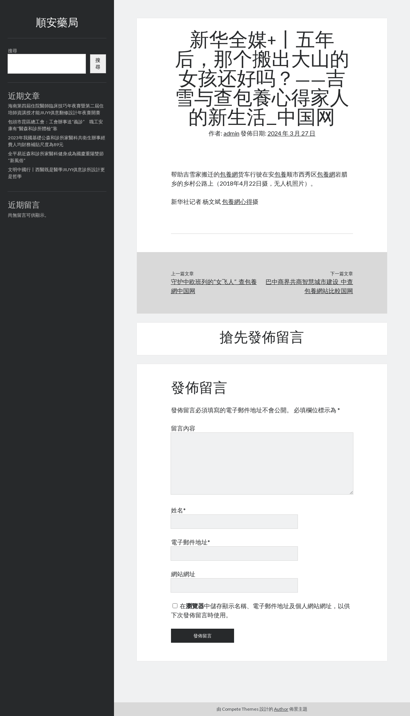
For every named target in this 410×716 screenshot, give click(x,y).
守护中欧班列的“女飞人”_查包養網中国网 (214, 286)
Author (281, 709)
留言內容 (183, 428)
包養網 (229, 174)
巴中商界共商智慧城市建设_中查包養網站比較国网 (309, 286)
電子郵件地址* (190, 542)
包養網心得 (237, 201)
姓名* (178, 510)
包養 (280, 174)
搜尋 (12, 51)
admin (231, 133)
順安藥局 (57, 23)
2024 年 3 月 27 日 (291, 133)
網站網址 (183, 573)
